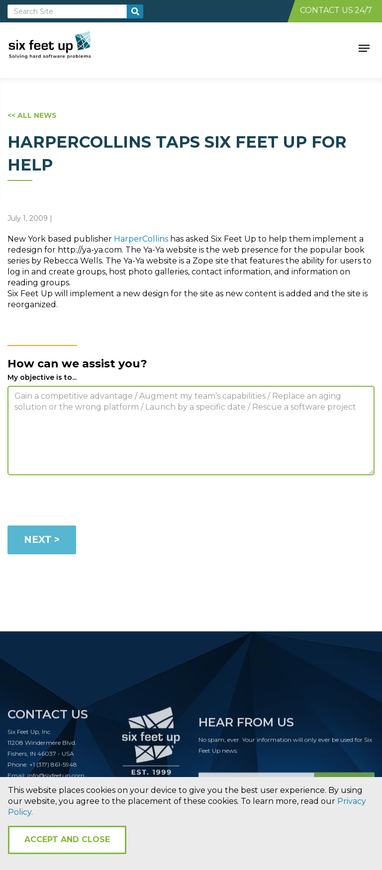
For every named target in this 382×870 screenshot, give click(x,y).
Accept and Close (67, 839)
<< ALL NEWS (32, 115)
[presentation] (83, 502)
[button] (364, 47)
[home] (60, 47)
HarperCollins (141, 239)
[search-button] (135, 11)
